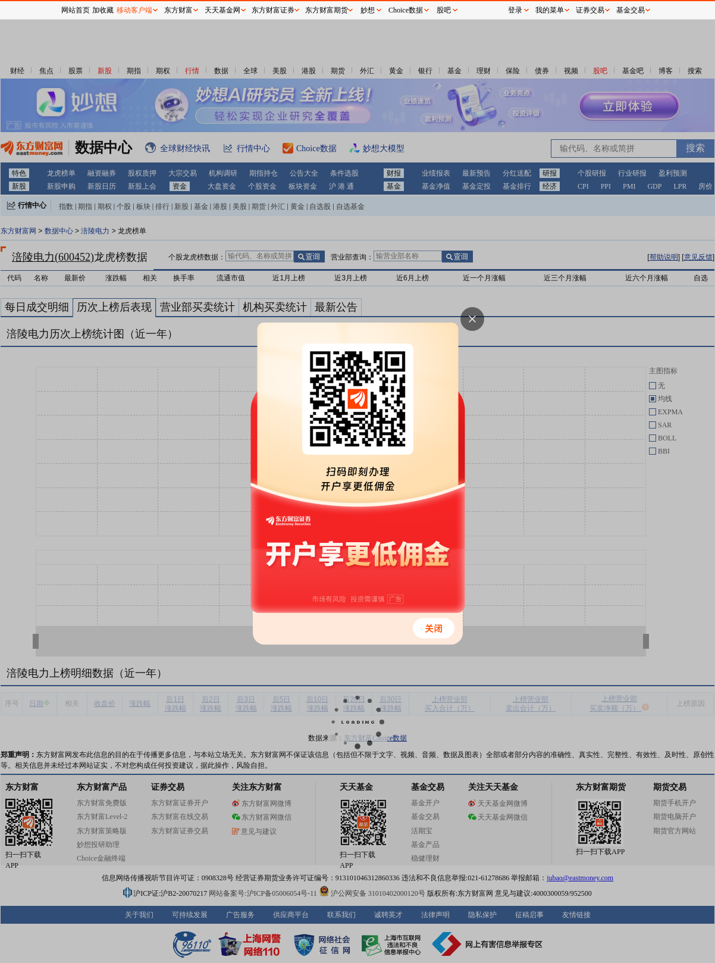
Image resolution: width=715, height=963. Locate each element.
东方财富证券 (273, 10)
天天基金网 (222, 10)
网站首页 (75, 10)
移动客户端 (134, 10)
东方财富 (178, 10)
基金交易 (630, 10)
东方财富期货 (326, 10)
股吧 (444, 10)
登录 (515, 10)
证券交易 (590, 10)
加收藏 (103, 10)
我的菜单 (549, 10)
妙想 (367, 10)
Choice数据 (405, 10)
